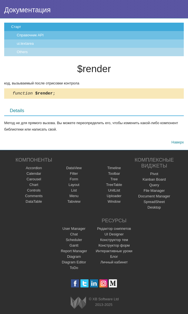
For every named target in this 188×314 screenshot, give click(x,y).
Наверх (178, 143)
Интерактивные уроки (114, 252)
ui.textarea (25, 43)
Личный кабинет (114, 263)
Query (154, 186)
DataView (74, 169)
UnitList (114, 191)
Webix (78, 303)
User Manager (74, 229)
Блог (114, 257)
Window (114, 202)
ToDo (74, 268)
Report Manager (74, 252)
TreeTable (114, 185)
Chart (33, 185)
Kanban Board (154, 180)
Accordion (34, 169)
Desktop (154, 208)
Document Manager (154, 197)
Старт (16, 27)
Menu (73, 197)
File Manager (154, 191)
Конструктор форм (114, 246)
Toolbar (114, 174)
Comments (34, 197)
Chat (74, 235)
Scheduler (74, 241)
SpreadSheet (154, 202)
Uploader (114, 197)
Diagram (74, 257)
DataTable (34, 202)
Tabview (73, 202)
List (74, 191)
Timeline (114, 169)
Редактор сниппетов (114, 229)
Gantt (74, 246)
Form (74, 180)
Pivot (154, 175)
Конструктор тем (114, 241)
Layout (73, 185)
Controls (34, 191)
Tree (114, 180)
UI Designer (114, 235)
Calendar (34, 174)
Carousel (34, 180)
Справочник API (30, 35)
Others (22, 52)
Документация (27, 10)
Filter (74, 174)
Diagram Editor (74, 263)
